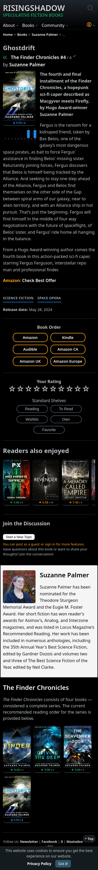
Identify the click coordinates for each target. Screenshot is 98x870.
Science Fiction (18, 298)
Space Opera (49, 298)
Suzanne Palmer (27, 64)
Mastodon (75, 841)
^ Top (89, 838)
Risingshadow (34, 10)
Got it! (63, 864)
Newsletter (29, 841)
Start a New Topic (19, 537)
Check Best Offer (39, 280)
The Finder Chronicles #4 (38, 57)
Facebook (49, 841)
